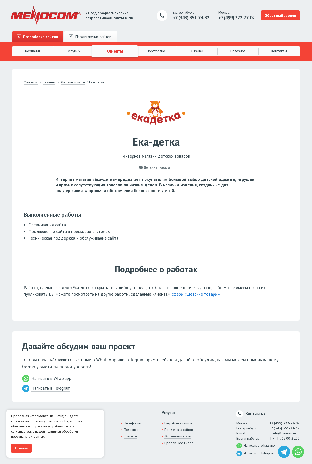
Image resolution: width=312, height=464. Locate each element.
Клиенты (115, 51)
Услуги (74, 51)
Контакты (279, 51)
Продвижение (90, 36)
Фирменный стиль (177, 436)
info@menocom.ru (286, 433)
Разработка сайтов (178, 423)
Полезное (238, 51)
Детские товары (157, 167)
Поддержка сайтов (178, 429)
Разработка (37, 36)
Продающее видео (179, 443)
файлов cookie (57, 421)
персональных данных (28, 436)
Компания (32, 51)
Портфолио (156, 51)
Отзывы (197, 51)
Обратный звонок (280, 15)
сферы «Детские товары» (196, 294)
